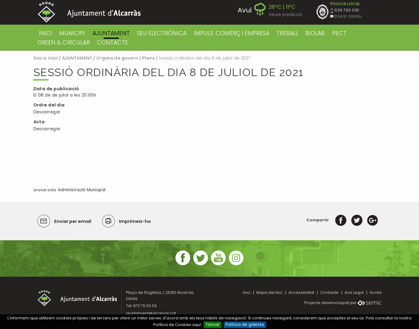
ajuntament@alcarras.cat (151, 313)
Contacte (329, 292)
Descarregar (47, 112)
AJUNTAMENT (111, 33)
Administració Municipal (81, 190)
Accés (376, 292)
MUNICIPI (72, 33)
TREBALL (287, 33)
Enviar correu (348, 16)
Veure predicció (285, 14)
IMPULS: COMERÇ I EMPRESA (231, 33)
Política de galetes (245, 324)
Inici (45, 33)
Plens (148, 58)
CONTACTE (112, 42)
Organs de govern (117, 58)
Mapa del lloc (269, 292)
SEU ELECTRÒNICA (161, 33)
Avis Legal (354, 292)
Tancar (212, 324)
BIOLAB (315, 33)
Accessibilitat (301, 292)
